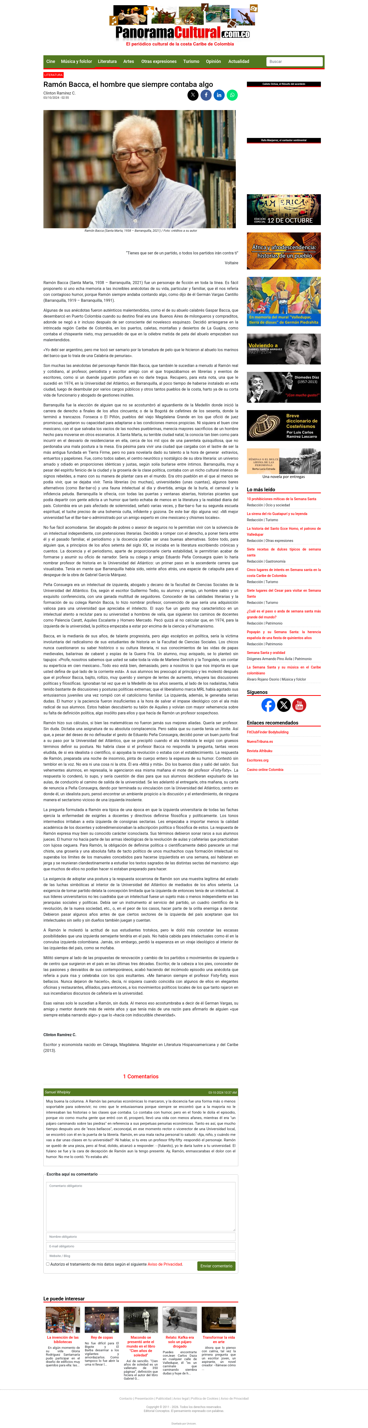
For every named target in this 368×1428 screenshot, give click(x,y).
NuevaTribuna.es (260, 741)
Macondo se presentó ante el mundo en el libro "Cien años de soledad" (141, 1346)
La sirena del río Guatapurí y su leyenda (277, 514)
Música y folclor (76, 61)
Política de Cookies (205, 1398)
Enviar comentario (216, 1266)
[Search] (294, 61)
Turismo (191, 61)
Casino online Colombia (265, 770)
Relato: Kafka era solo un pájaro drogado (180, 1342)
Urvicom (191, 1423)
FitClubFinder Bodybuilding (268, 732)
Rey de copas (102, 1337)
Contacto (125, 1398)
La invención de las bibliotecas (63, 1339)
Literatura (107, 61)
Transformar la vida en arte (219, 1339)
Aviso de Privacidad (165, 1264)
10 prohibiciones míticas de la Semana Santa (281, 499)
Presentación (144, 1398)
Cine (50, 61)
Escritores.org (258, 760)
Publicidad (163, 1398)
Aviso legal (181, 1398)
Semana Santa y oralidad (266, 653)
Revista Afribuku (259, 751)
